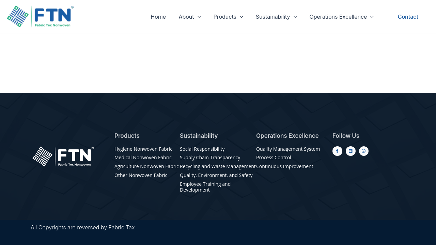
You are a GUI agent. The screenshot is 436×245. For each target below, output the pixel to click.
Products (233, 16)
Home (166, 16)
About (196, 16)
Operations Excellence (342, 16)
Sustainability (279, 16)
